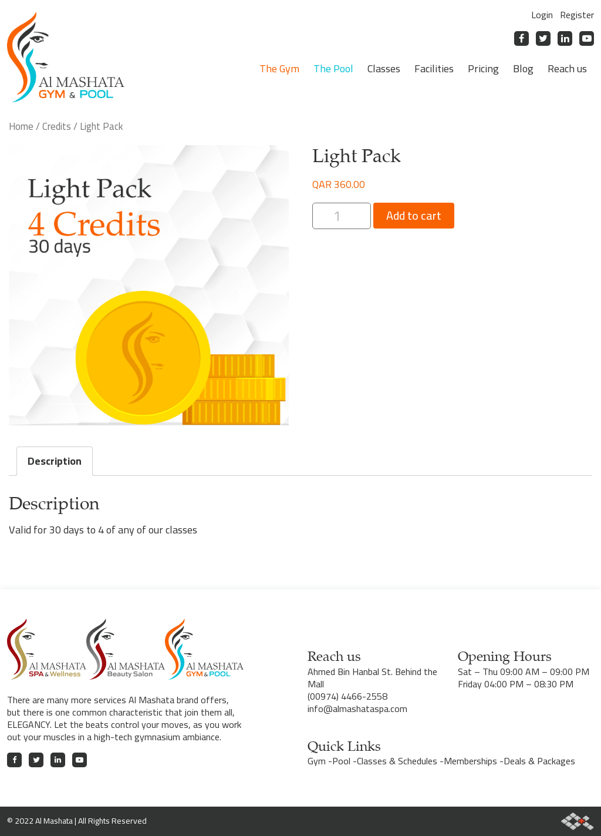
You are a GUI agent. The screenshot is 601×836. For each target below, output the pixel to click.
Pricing (483, 68)
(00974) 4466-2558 (347, 696)
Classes (383, 68)
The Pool (333, 68)
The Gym (279, 68)
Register (577, 14)
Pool (341, 761)
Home (21, 126)
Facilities (434, 68)
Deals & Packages (539, 761)
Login (542, 14)
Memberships (470, 761)
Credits (56, 126)
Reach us (567, 68)
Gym (317, 761)
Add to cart (413, 215)
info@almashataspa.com (357, 708)
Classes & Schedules (397, 761)
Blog (523, 68)
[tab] (54, 461)
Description (55, 461)
